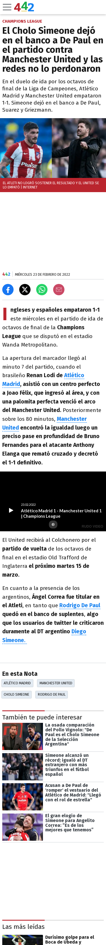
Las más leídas (23, 927)
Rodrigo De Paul (79, 605)
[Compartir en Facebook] (8, 289)
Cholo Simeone (16, 694)
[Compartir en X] (25, 289)
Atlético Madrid (17, 683)
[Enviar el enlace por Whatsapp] (41, 289)
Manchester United (56, 683)
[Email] (58, 289)
